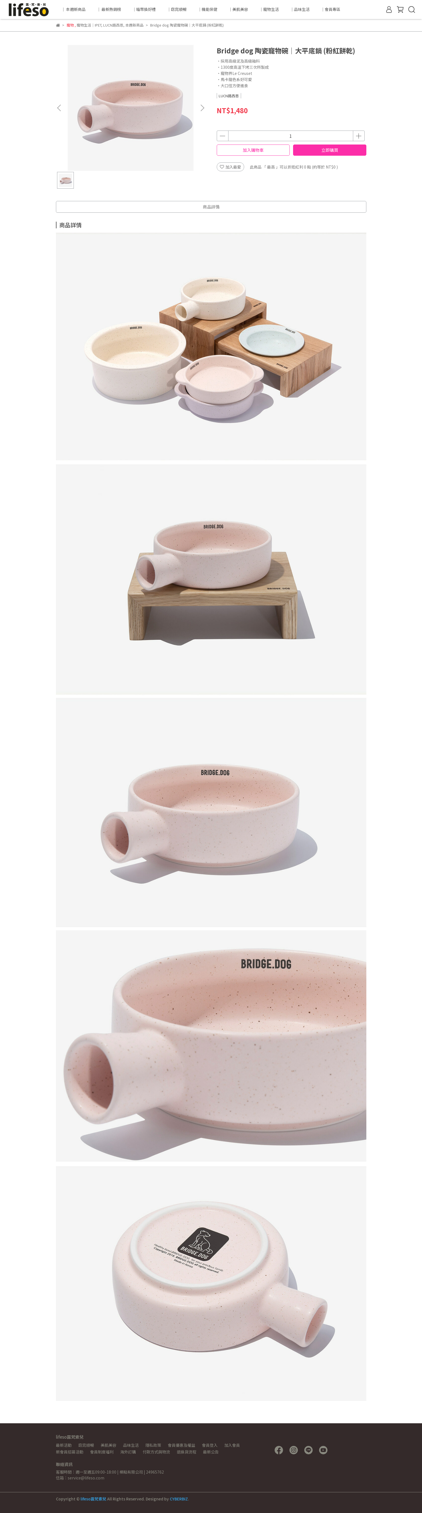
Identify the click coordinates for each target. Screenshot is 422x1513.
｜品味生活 (300, 9)
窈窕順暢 (86, 1445)
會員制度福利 (102, 1452)
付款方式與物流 (156, 1452)
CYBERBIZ (179, 1499)
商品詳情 (211, 207)
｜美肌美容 (238, 9)
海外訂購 (128, 1452)
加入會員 (232, 1445)
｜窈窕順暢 (177, 9)
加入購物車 (253, 150)
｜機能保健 (207, 9)
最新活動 (64, 1445)
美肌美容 (108, 1445)
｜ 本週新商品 (73, 9)
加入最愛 (230, 167)
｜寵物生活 (269, 9)
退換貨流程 (186, 1452)
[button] (202, 108)
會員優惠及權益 (181, 1445)
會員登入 (210, 1445)
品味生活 (131, 1445)
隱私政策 (153, 1445)
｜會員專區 (330, 9)
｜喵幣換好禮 (144, 9)
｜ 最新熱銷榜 (109, 9)
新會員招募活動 (69, 1452)
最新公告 (211, 1452)
